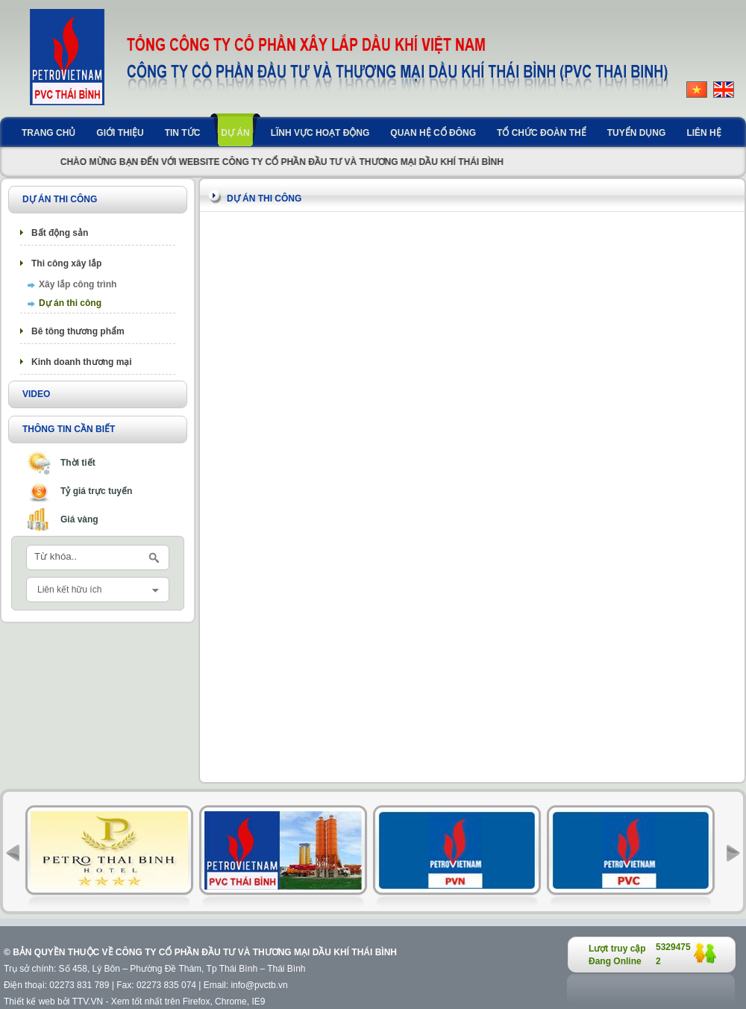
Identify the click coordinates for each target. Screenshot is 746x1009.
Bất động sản (59, 233)
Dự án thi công (70, 303)
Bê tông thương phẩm (78, 331)
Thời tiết (77, 462)
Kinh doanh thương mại (81, 362)
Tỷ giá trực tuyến (96, 491)
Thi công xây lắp (66, 263)
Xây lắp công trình (77, 284)
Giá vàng (79, 519)
